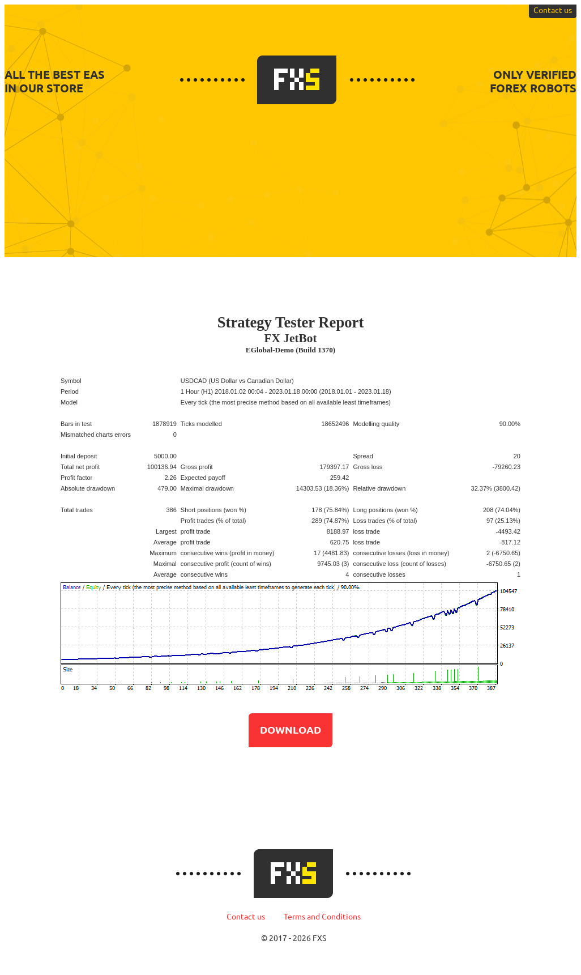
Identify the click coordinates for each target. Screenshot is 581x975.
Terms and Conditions (322, 916)
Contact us (552, 10)
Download (290, 729)
